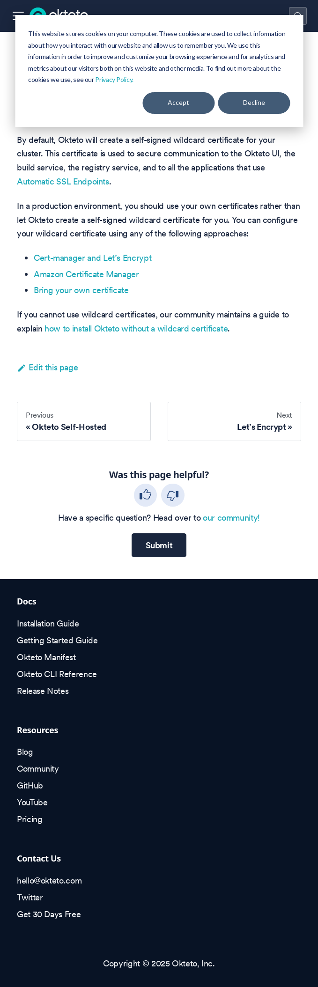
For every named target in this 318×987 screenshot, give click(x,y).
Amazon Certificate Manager (86, 274)
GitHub (30, 785)
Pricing (29, 819)
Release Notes (42, 690)
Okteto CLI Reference (57, 674)
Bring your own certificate (81, 290)
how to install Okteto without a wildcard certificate (136, 328)
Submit (159, 545)
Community (38, 768)
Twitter (30, 897)
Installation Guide (48, 623)
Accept (178, 102)
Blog (25, 751)
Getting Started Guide (57, 640)
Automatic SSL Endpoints (63, 181)
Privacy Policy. (114, 79)
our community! (231, 517)
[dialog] (159, 71)
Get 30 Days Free (49, 914)
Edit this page (47, 367)
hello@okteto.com (49, 880)
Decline (254, 102)
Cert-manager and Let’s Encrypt (92, 257)
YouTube (32, 802)
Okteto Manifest (46, 657)
